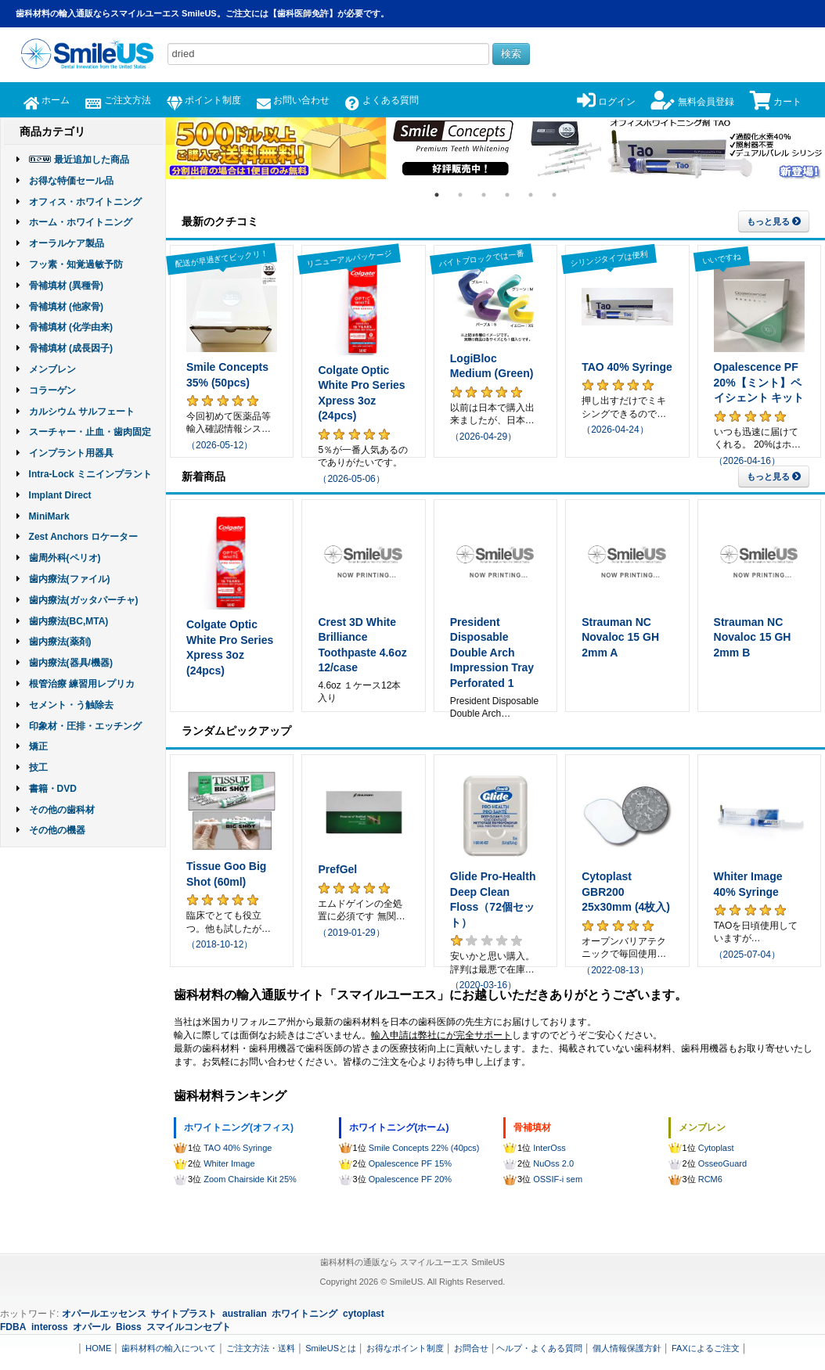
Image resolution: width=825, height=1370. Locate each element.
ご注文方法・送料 (260, 1348)
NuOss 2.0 (553, 1163)
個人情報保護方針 (627, 1348)
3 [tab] (484, 195)
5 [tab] (531, 195)
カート (776, 101)
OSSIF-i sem (557, 1179)
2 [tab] (460, 195)
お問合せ (471, 1348)
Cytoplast (716, 1147)
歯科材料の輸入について (168, 1348)
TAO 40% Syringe (238, 1147)
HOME (98, 1348)
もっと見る (774, 221)
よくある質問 (381, 100)
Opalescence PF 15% (410, 1163)
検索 (511, 53)
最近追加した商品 (91, 159)
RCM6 (710, 1179)
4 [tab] (507, 195)
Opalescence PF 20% (410, 1179)
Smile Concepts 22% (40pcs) (424, 1147)
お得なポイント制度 (405, 1348)
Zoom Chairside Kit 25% (250, 1179)
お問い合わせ (293, 100)
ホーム (46, 100)
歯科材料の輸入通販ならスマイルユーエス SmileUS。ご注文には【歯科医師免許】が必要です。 (202, 13)
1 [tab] (437, 195)
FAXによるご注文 (706, 1348)
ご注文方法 (117, 100)
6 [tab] (554, 195)
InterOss (549, 1147)
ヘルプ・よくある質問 (539, 1348)
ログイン (606, 101)
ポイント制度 (204, 100)
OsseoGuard (722, 1163)
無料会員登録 (692, 101)
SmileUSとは (330, 1348)
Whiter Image (229, 1163)
